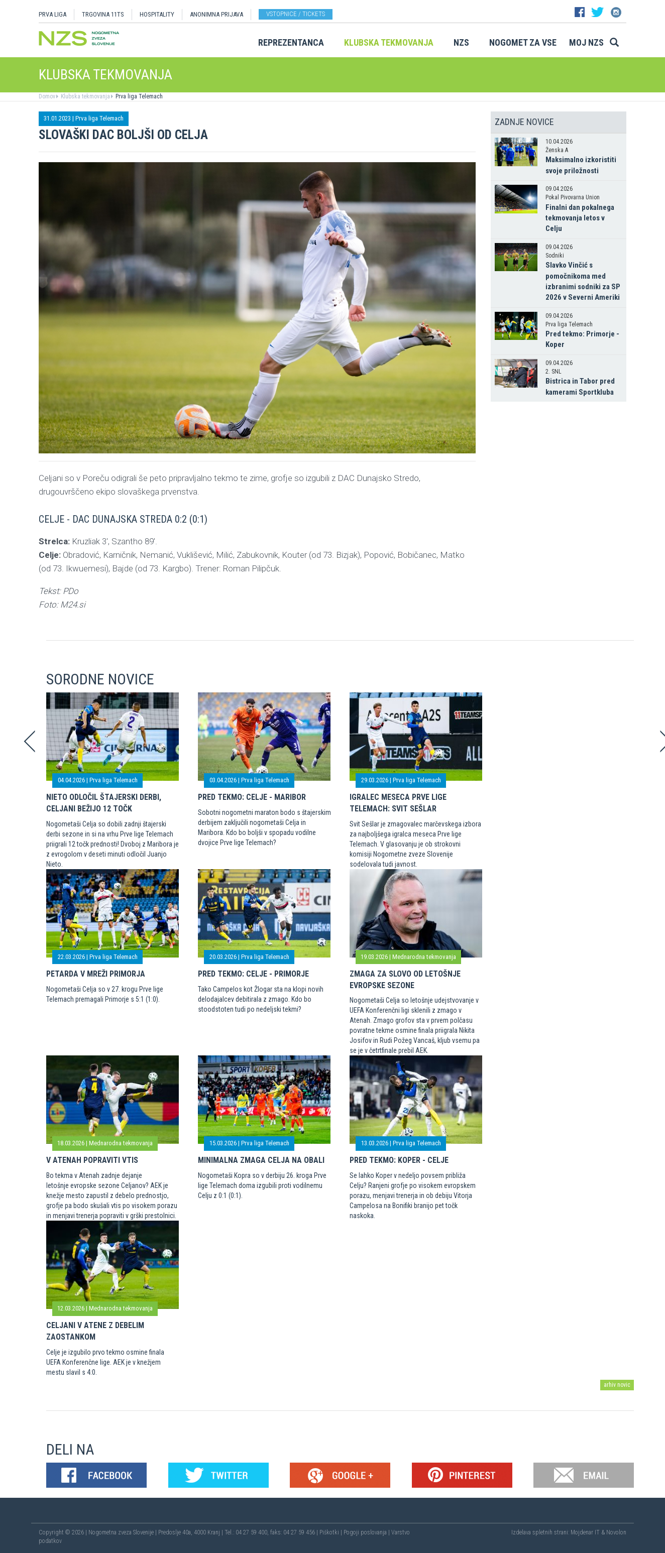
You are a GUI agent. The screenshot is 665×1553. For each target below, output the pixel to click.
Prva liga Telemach (138, 96)
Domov (47, 96)
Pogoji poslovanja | (367, 1532)
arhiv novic (617, 1384)
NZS (461, 42)
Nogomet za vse (523, 42)
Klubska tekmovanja (388, 42)
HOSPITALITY (157, 14)
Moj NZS (586, 42)
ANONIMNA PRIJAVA (216, 14)
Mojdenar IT (585, 1532)
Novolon (616, 1532)
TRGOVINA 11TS (103, 14)
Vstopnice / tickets (295, 14)
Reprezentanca (291, 42)
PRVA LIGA (52, 14)
